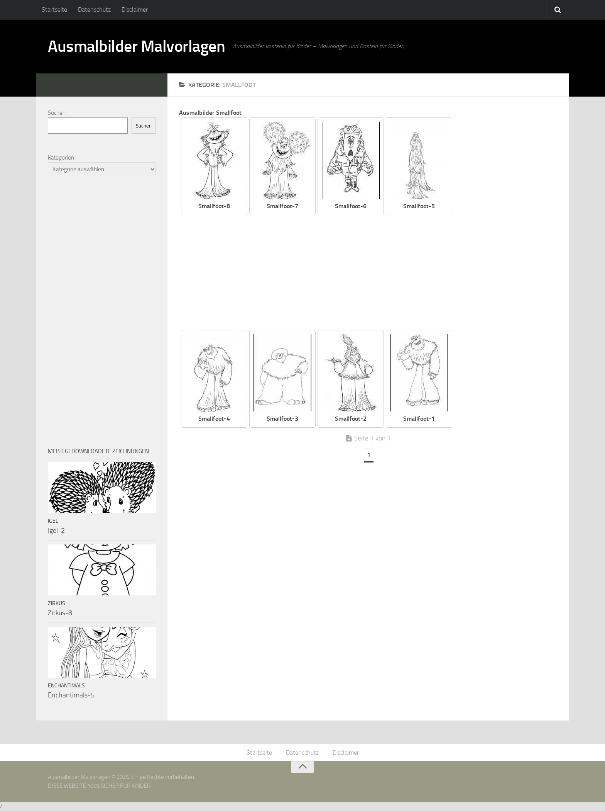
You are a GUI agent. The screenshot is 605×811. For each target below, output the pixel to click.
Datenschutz (94, 9)
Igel (53, 521)
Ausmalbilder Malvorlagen (136, 46)
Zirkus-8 (60, 613)
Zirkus (56, 603)
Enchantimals (66, 685)
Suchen (57, 112)
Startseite (54, 9)
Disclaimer (135, 9)
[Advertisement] (374, 273)
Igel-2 (56, 530)
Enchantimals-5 (71, 695)
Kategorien (61, 157)
